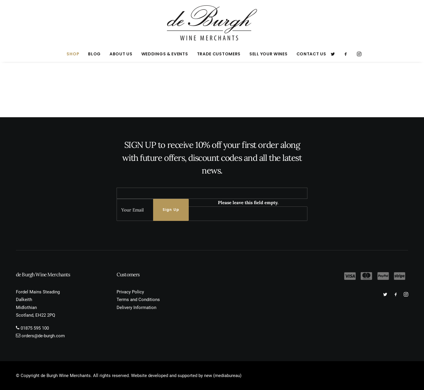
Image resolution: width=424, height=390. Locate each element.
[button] (334, 54)
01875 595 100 (35, 328)
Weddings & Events (164, 54)
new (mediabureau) (222, 375)
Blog (94, 54)
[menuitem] (73, 54)
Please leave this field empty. (248, 202)
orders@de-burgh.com (43, 335)
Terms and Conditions (138, 299)
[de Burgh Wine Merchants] (212, 23)
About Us (121, 54)
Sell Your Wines (268, 54)
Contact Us (311, 54)
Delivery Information (136, 307)
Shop (73, 54)
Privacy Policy (130, 292)
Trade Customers (219, 54)
